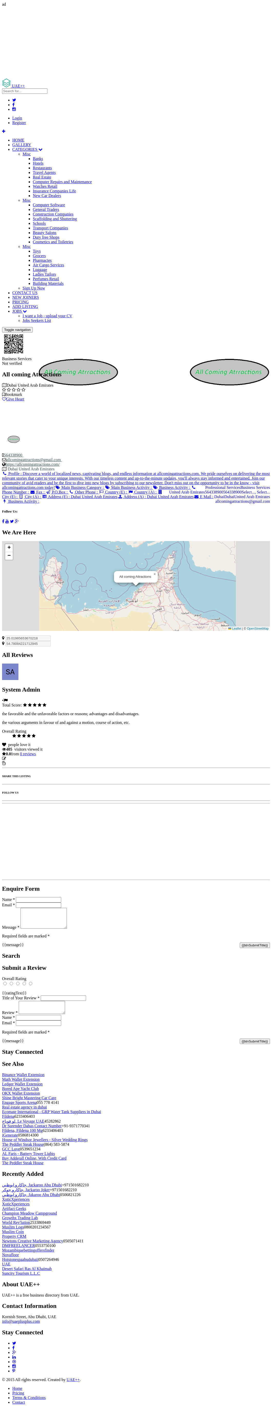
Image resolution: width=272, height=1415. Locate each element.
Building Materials (48, 283)
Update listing (18, 758)
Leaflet (234, 628)
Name (8, 899)
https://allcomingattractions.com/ (33, 464)
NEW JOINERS (25, 297)
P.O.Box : (57, 492)
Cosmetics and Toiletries (53, 242)
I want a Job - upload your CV (47, 316)
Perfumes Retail (46, 279)
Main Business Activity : (129, 487)
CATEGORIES (27, 149)
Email (8, 905)
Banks (38, 158)
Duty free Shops (46, 237)
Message (10, 931)
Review (10, 1019)
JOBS (19, 311)
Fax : (38, 492)
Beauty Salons (44, 232)
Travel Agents (44, 172)
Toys (37, 251)
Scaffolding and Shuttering (55, 219)
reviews (28, 754)
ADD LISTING (25, 306)
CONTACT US (24, 293)
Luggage (40, 269)
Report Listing (17, 763)
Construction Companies (53, 214)
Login (17, 118)
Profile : (136, 480)
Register (19, 122)
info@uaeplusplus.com (21, 1327)
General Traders (46, 209)
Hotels (38, 163)
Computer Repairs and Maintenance (62, 182)
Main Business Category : (80, 487)
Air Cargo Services (48, 265)
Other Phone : (84, 492)
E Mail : (203, 497)
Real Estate (42, 177)
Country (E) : (113, 492)
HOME (18, 140)
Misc (27, 154)
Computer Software (49, 205)
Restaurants (42, 168)
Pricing (18, 1399)
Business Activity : (172, 487)
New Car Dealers (47, 195)
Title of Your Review (21, 1002)
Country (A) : (143, 492)
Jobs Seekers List (37, 320)
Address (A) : (156, 497)
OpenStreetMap (258, 628)
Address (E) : (80, 497)
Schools (39, 223)
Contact (18, 1408)
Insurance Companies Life (54, 191)
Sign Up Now (34, 288)
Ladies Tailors (44, 274)
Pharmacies (42, 260)
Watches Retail (45, 186)
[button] (155, 574)
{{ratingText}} (14, 997)
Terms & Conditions (29, 1404)
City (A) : (30, 497)
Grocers (39, 256)
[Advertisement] (136, 43)
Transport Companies (50, 228)
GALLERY (21, 145)
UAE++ (73, 1386)
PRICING (20, 302)
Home (17, 1394)
